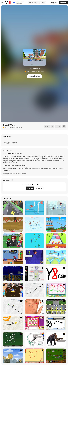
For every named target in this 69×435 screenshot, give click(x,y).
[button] (7, 171)
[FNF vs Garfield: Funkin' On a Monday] (13, 257)
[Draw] (56, 273)
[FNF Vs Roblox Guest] (13, 240)
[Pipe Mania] (34, 208)
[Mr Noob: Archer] (34, 240)
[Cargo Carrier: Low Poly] (13, 208)
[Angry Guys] (56, 257)
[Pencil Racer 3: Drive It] (13, 323)
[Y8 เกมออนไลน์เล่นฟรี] (8, 2)
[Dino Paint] (34, 339)
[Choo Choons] (56, 356)
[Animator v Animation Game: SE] (56, 323)
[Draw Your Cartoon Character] (34, 273)
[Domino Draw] (13, 339)
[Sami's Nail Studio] (34, 323)
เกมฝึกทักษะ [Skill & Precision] (11, 173)
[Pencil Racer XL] (34, 290)
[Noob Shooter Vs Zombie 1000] (56, 224)
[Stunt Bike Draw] (13, 273)
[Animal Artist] (56, 290)
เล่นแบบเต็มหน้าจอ (34, 76)
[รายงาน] (58, 126)
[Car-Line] (56, 306)
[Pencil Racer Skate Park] (13, 306)
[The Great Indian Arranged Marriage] (13, 290)
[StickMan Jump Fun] (56, 208)
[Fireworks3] (34, 356)
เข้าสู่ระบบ (54, 2)
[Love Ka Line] (34, 306)
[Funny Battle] (34, 224)
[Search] (30, 2)
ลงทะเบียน (63, 2)
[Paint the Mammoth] (56, 339)
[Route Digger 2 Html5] (13, 224)
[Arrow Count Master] (56, 240)
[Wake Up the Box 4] (13, 356)
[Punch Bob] (34, 257)
